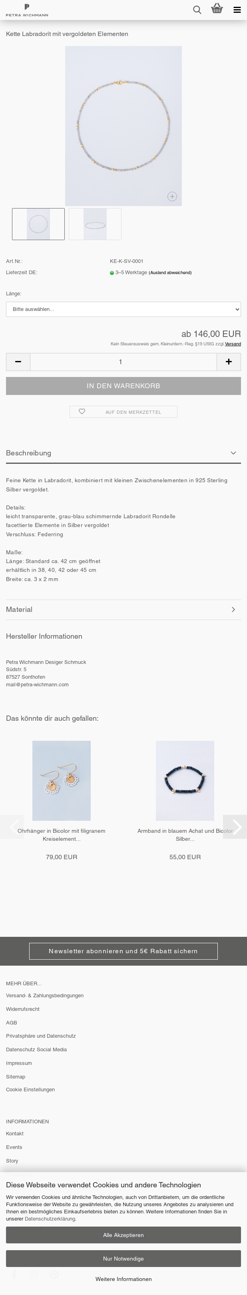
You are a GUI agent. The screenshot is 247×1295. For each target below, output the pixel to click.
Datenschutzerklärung (50, 1219)
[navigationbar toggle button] (237, 10)
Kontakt (15, 1134)
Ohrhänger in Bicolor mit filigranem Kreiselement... (62, 835)
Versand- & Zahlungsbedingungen (45, 995)
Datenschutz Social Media (36, 1049)
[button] (18, 362)
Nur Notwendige (123, 1258)
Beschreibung (29, 453)
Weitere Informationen (124, 1279)
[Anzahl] (123, 362)
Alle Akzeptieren (123, 1235)
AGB (11, 1023)
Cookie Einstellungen (30, 1090)
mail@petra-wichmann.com (37, 685)
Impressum (19, 1063)
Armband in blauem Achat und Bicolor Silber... (185, 835)
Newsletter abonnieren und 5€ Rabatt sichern (123, 951)
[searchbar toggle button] (197, 10)
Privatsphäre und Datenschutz (41, 1036)
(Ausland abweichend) (170, 272)
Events (14, 1147)
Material (19, 609)
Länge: (14, 294)
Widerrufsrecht (23, 1009)
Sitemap (15, 1077)
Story (12, 1161)
